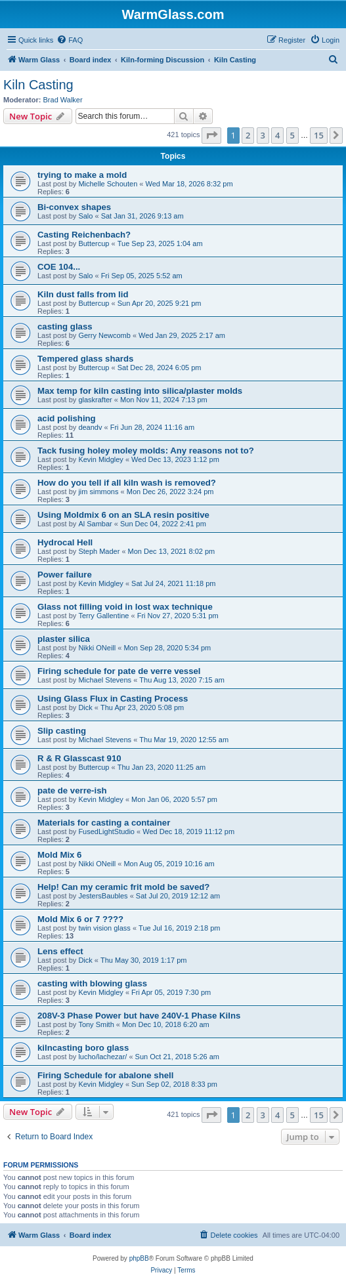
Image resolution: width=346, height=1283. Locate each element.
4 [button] (277, 135)
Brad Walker (63, 100)
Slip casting (61, 731)
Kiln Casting (38, 84)
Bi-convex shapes (74, 207)
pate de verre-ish (72, 790)
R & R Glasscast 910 (79, 758)
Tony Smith (96, 1024)
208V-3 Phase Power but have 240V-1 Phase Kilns (138, 1015)
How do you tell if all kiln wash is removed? (126, 483)
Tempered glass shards (85, 359)
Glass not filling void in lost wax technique (125, 607)
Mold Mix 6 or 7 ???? (80, 919)
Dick (85, 707)
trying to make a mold (82, 175)
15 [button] (319, 135)
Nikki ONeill (97, 648)
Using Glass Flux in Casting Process (112, 699)
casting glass (65, 326)
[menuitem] (69, 40)
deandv (90, 427)
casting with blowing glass (92, 983)
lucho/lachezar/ (102, 1057)
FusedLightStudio (106, 831)
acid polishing (66, 418)
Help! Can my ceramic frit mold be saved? (123, 887)
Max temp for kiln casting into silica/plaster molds (139, 391)
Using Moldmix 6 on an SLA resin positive (123, 515)
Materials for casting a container (103, 823)
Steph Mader (98, 551)
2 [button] (248, 135)
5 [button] (292, 135)
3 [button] (263, 135)
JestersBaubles (102, 896)
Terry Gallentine (103, 616)
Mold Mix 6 (59, 855)
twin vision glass (104, 928)
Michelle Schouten (107, 184)
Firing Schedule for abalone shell (105, 1075)
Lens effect (60, 951)
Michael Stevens (104, 680)
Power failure (64, 574)
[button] (211, 135)
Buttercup (93, 243)
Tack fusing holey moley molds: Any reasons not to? (145, 450)
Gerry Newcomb (104, 335)
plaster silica (63, 639)
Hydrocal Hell (65, 542)
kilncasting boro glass (83, 1048)
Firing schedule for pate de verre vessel (118, 671)
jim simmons (98, 491)
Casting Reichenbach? (84, 235)
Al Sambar (95, 524)
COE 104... (58, 267)
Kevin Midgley (100, 459)
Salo (85, 216)
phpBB (139, 1258)
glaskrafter (95, 400)
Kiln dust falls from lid (82, 294)
